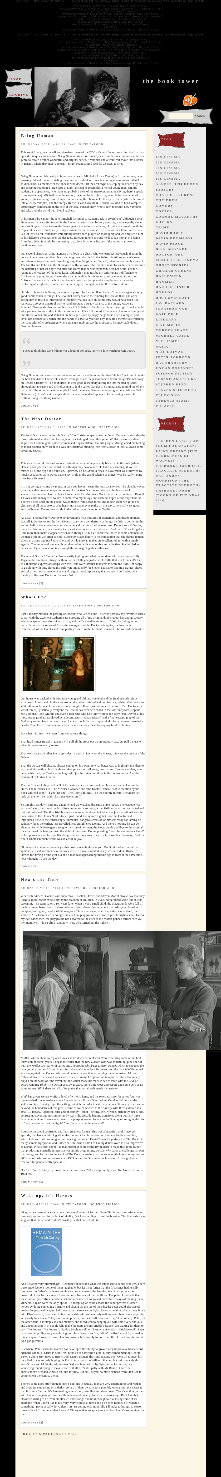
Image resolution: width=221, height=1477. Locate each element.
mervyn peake (172, 346)
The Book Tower (171, 96)
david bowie (170, 248)
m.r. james (168, 357)
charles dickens (175, 210)
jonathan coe (172, 324)
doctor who (84, 443)
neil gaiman (170, 367)
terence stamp (173, 416)
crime (163, 243)
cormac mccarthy (177, 232)
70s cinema (168, 189)
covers (164, 237)
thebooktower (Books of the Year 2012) (178, 510)
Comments (30, 421)
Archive (19, 110)
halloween (169, 292)
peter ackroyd (173, 373)
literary (166, 335)
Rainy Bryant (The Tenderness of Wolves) (177, 471)
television (93, 160)
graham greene (174, 286)
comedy (165, 221)
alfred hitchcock (177, 200)
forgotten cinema (177, 275)
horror (164, 308)
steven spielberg (176, 405)
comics (164, 227)
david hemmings (174, 254)
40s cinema (168, 172)
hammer (165, 297)
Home (16, 95)
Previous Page (37, 1449)
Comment (29, 882)
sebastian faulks (176, 394)
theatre (165, 421)
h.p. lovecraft (173, 313)
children (166, 216)
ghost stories (172, 281)
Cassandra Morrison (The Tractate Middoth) (178, 496)
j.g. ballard (170, 319)
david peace (170, 259)
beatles (165, 205)
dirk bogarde (172, 264)
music (162, 362)
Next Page (67, 1449)
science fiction (105, 1220)
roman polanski (174, 384)
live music (168, 340)
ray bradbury (172, 378)
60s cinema (168, 183)
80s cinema (168, 194)
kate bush (167, 329)
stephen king (171, 400)
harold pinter (173, 302)
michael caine (173, 351)
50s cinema (168, 178)
